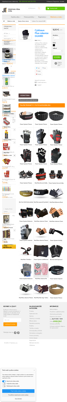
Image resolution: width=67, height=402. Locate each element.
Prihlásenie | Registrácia (53, 1)
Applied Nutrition (8, 43)
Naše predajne (53, 352)
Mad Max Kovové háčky (41, 183)
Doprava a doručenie (55, 359)
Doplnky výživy (15, 17)
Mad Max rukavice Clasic (41, 221)
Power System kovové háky (56, 183)
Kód (36, 40)
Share (44, 68)
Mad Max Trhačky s (26, 259)
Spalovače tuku (33, 356)
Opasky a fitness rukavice (8, 323)
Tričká (6, 310)
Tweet (38, 68)
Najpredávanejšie (9, 109)
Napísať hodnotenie (40, 80)
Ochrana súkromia (55, 367)
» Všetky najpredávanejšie (7, 282)
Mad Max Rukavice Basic (56, 202)
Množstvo (55, 35)
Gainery (31, 359)
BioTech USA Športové (56, 259)
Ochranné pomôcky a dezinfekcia (8, 339)
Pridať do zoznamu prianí (60, 64)
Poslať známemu (41, 82)
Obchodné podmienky (56, 357)
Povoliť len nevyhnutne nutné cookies (18, 395)
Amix (5, 35)
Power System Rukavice (26, 221)
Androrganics (7, 38)
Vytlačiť (39, 85)
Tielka (6, 307)
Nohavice (7, 316)
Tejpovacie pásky (9, 318)
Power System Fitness (26, 124)
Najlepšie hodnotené (8, 329)
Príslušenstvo (8, 327)
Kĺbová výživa (33, 364)
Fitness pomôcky (29, 17)
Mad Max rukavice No (41, 278)
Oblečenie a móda (56, 17)
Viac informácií (18, 398)
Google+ (38, 71)
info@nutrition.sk (57, 385)
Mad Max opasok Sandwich (41, 202)
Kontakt (62, 1)
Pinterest (38, 74)
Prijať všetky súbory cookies (18, 391)
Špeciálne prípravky (34, 366)
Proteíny (31, 354)
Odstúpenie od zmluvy (56, 364)
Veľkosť (55, 48)
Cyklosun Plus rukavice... (9, 99)
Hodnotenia (25, 95)
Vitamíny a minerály (34, 361)
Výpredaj (6, 335)
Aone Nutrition (8, 40)
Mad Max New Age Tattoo (41, 297)
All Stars (6, 32)
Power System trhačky (56, 240)
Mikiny (6, 313)
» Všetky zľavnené (7, 78)
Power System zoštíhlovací (41, 259)
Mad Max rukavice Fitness (41, 240)
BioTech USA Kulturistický (26, 202)
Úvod (5, 17)
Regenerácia (42, 17)
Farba (54, 42)
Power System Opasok (56, 278)
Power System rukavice (26, 240)
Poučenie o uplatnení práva (57, 355)
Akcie (5, 332)
